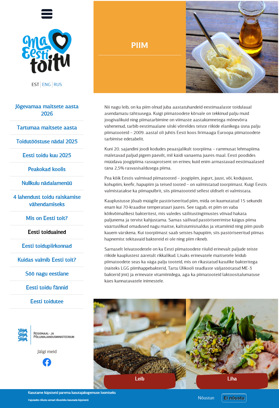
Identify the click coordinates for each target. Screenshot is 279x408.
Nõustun (206, 399)
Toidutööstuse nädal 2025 (46, 141)
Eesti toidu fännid (47, 287)
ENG (46, 84)
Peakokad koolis (47, 169)
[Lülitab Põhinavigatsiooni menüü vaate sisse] (46, 14)
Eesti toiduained (47, 232)
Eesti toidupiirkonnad (47, 246)
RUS (58, 84)
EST (35, 84)
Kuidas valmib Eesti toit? (47, 259)
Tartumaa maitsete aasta (47, 127)
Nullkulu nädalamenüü (47, 183)
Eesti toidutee (46, 301)
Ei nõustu (234, 399)
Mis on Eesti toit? (47, 218)
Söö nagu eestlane (46, 273)
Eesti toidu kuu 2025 (47, 155)
